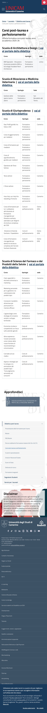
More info (6, 704)
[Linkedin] (19, 531)
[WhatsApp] (35, 531)
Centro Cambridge (7, 600)
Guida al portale (6, 566)
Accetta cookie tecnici (29, 708)
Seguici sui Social (6, 561)
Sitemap (4, 673)
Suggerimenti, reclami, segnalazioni (11, 629)
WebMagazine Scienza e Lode (10, 650)
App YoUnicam (5, 550)
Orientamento (5, 611)
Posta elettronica (6, 571)
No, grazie (40, 708)
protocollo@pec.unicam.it (18, 545)
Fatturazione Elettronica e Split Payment (13, 645)
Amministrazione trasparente (10, 639)
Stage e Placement (7, 616)
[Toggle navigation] (3, 9)
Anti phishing (5, 678)
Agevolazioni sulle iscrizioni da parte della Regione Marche (24, 402)
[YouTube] (39, 531)
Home (4, 21)
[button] (5, 2)
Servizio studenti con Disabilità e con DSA (13, 605)
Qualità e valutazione (7, 634)
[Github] (23, 531)
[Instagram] (16, 531)
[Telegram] (31, 531)
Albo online (5, 660)
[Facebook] (8, 531)
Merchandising (6, 655)
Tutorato (4, 621)
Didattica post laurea (23, 21)
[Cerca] (44, 9)
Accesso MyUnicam (7, 668)
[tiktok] (12, 531)
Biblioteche (5, 590)
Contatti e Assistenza (8, 556)
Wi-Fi (3, 577)
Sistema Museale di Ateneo (9, 595)
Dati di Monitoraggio (7, 684)
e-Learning (5, 584)
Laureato (11, 21)
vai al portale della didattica (22, 49)
